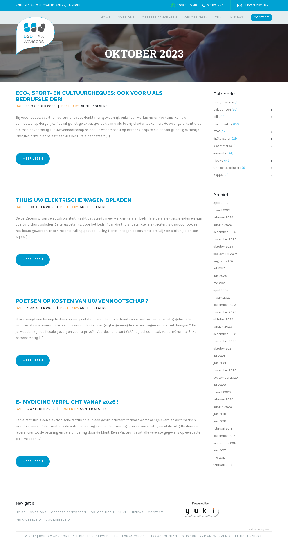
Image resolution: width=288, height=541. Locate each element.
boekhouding (222, 124)
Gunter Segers (94, 106)
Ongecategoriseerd (227, 168)
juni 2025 (220, 276)
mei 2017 (219, 457)
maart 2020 (222, 392)
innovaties (221, 153)
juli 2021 (219, 356)
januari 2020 (222, 407)
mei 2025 (220, 283)
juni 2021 (219, 363)
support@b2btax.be (258, 5)
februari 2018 (222, 428)
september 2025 (225, 254)
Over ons (126, 17)
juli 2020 (219, 385)
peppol (218, 175)
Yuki (219, 17)
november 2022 (224, 341)
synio (265, 529)
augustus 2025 (224, 261)
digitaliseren (222, 138)
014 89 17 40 (215, 5)
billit (216, 117)
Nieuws (236, 17)
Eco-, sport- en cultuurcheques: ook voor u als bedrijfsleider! (89, 96)
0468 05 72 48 (187, 5)
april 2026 (220, 203)
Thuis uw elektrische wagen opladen (74, 200)
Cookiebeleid (58, 519)
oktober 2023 (223, 319)
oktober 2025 (223, 246)
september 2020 (225, 377)
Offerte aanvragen (159, 17)
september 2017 (225, 443)
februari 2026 (223, 217)
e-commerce (222, 146)
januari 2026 (222, 225)
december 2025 (224, 232)
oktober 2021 (222, 348)
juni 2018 (219, 421)
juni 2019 (219, 414)
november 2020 (224, 370)
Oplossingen (196, 17)
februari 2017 (222, 465)
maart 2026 (222, 210)
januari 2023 (222, 326)
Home (105, 17)
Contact (261, 17)
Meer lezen (32, 158)
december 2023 (224, 305)
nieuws (218, 160)
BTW (216, 131)
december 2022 (224, 334)
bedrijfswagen (223, 102)
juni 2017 (219, 450)
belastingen (222, 109)
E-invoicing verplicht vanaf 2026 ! (67, 402)
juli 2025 (219, 268)
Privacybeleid (28, 519)
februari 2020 (223, 399)
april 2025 (220, 290)
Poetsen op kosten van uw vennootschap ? (82, 301)
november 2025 (224, 239)
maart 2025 (222, 297)
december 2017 (224, 436)
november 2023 (224, 312)
